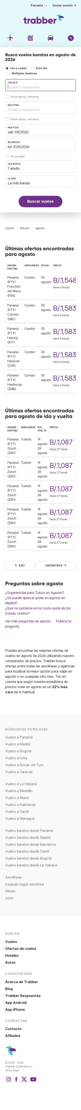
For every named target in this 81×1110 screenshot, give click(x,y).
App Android (16, 1002)
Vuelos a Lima (16, 758)
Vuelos (11, 941)
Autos (10, 962)
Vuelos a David (17, 811)
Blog (9, 989)
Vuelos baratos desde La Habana (31, 865)
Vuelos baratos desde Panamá (29, 830)
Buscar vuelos (40, 201)
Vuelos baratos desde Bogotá (28, 858)
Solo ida (41, 68)
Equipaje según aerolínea (24, 884)
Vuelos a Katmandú (20, 804)
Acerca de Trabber (21, 982)
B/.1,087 (61, 442)
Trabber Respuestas (23, 996)
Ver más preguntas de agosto (28, 621)
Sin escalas (17, 156)
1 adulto (14, 168)
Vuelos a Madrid (17, 744)
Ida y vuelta (18, 68)
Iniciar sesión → (64, 5)
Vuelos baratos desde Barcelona (30, 844)
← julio (20, 565)
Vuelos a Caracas (19, 772)
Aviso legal (12, 1070)
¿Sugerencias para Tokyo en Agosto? (34, 592)
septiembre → (56, 565)
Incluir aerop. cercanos (24, 96)
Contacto (13, 1029)
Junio (9, 898)
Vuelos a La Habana (21, 784)
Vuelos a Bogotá (18, 751)
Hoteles (12, 955)
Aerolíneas (13, 877)
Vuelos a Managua (19, 818)
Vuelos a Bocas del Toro (24, 765)
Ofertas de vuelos (20, 948)
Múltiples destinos (24, 73)
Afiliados (12, 1035)
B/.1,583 (64, 308)
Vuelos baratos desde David (27, 851)
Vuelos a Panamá (19, 737)
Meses (10, 891)
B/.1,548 (65, 280)
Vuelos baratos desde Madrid (28, 837)
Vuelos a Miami (17, 798)
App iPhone (15, 1009)
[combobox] (40, 85)
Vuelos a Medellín (18, 791)
